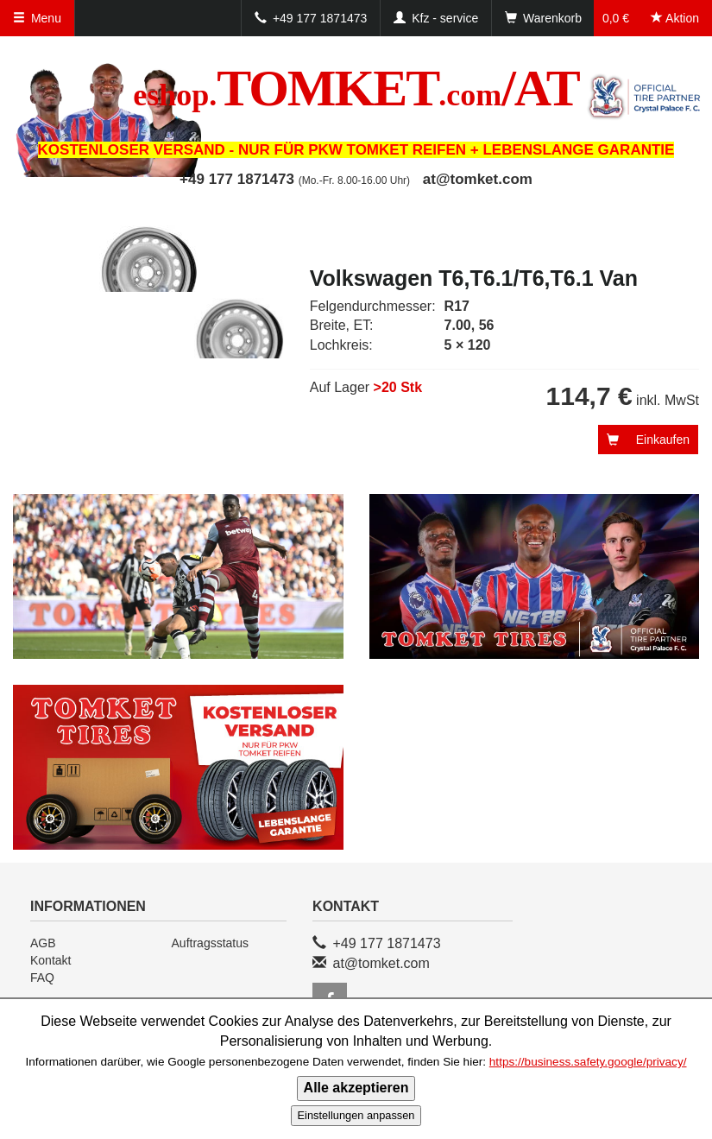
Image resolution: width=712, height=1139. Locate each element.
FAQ (42, 977)
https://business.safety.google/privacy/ (588, 1061)
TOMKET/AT (356, 88)
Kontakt (50, 960)
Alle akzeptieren (356, 1087)
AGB (43, 943)
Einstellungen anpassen (356, 1115)
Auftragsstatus (210, 943)
